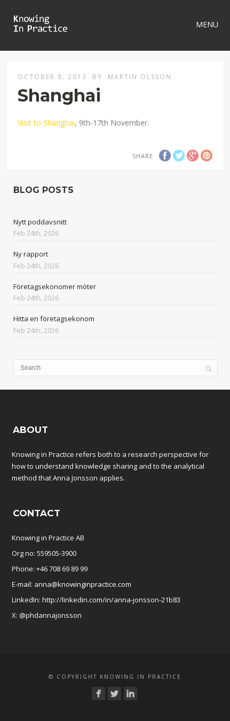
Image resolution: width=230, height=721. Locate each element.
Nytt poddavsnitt (40, 222)
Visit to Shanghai (46, 123)
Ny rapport (30, 254)
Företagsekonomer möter (54, 286)
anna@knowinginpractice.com (82, 584)
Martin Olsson (140, 76)
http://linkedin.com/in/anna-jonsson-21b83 (111, 599)
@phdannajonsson (50, 615)
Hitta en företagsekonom (53, 318)
